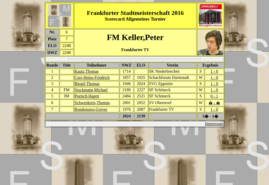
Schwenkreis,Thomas (92, 102)
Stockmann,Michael (91, 90)
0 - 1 (214, 96)
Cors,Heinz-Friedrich (92, 77)
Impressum (214, 124)
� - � (214, 103)
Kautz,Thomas (87, 71)
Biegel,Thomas (87, 83)
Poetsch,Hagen (87, 96)
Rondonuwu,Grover (91, 109)
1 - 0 (214, 71)
